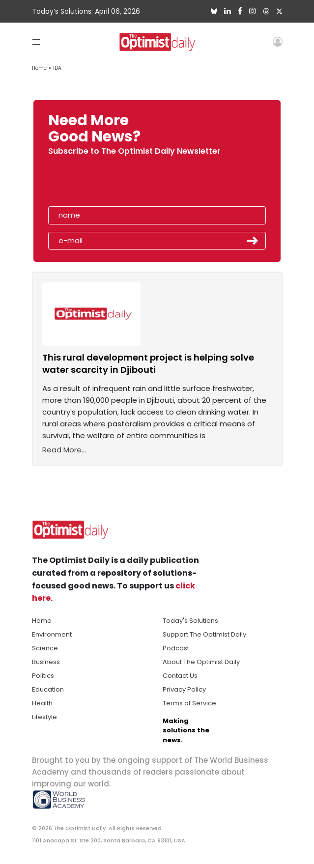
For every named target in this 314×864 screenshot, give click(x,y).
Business (46, 662)
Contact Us (180, 675)
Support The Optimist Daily (204, 634)
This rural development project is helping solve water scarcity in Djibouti (148, 363)
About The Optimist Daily (201, 662)
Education (48, 689)
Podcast (176, 648)
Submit (252, 240)
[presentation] (105, 183)
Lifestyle (44, 717)
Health (42, 703)
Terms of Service (189, 703)
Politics (43, 675)
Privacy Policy (184, 689)
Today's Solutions (190, 620)
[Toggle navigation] (36, 41)
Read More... (64, 450)
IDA (57, 68)
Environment (52, 634)
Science (45, 648)
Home (39, 68)
